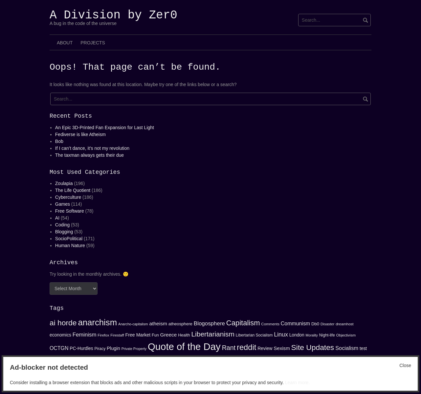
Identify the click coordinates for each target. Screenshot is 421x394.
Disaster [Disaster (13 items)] (327, 324)
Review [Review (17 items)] (264, 348)
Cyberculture (68, 197)
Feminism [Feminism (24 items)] (85, 335)
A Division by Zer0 (113, 15)
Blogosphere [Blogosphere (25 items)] (209, 323)
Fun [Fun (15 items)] (155, 335)
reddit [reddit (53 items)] (246, 347)
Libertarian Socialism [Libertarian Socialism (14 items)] (254, 335)
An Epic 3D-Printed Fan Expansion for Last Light (104, 127)
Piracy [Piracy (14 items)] (100, 348)
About (65, 42)
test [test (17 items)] (363, 348)
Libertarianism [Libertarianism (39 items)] (212, 334)
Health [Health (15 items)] (184, 335)
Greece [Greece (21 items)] (168, 334)
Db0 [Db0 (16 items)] (315, 323)
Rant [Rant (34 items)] (229, 347)
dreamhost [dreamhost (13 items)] (344, 324)
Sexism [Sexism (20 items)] (282, 348)
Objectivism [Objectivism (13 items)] (346, 335)
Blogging (64, 231)
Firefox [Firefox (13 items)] (103, 335)
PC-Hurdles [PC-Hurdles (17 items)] (81, 348)
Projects (92, 42)
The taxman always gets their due (89, 155)
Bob (59, 141)
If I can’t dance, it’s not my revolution (92, 148)
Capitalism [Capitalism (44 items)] (243, 323)
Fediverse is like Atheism (80, 134)
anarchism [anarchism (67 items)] (97, 322)
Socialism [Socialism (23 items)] (346, 348)
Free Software (69, 211)
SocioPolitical (68, 238)
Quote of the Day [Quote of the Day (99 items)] (184, 346)
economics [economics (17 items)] (60, 334)
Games (62, 204)
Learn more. (297, 382)
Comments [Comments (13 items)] (270, 324)
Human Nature (70, 245)
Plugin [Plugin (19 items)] (113, 348)
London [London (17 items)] (296, 334)
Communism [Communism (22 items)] (295, 323)
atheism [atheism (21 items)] (158, 323)
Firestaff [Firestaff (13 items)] (117, 335)
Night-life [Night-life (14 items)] (327, 335)
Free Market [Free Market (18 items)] (138, 334)
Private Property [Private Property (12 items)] (134, 349)
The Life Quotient (72, 190)
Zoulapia (64, 183)
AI (57, 217)
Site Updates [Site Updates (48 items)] (312, 347)
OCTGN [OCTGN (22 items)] (59, 348)
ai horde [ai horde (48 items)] (63, 322)
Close (405, 365)
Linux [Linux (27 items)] (281, 334)
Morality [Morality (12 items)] (312, 335)
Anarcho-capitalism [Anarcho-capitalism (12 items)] (133, 324)
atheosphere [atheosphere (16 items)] (180, 323)
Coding (62, 224)
